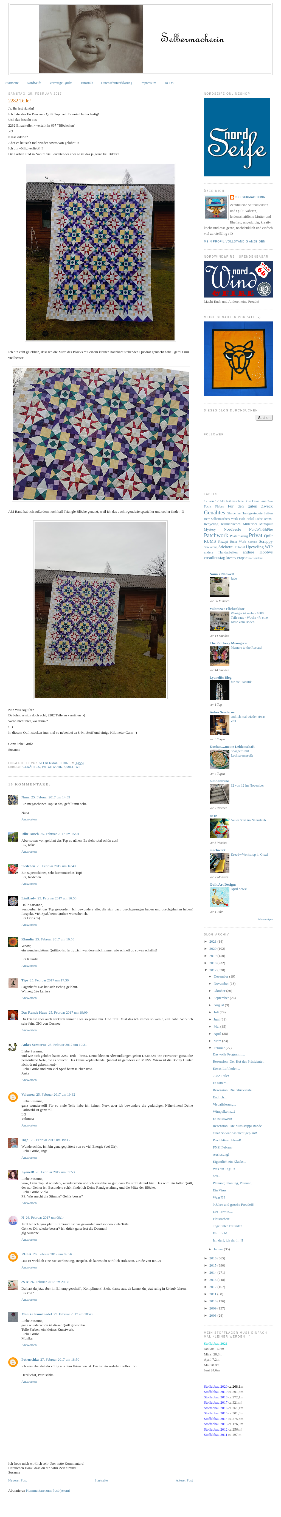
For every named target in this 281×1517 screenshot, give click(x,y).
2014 (213, 1272)
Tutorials (86, 83)
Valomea (28, 1094)
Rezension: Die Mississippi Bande (237, 1126)
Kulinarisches (230, 524)
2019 (213, 956)
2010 (213, 1301)
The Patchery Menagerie (228, 643)
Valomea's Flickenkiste (227, 609)
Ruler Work (238, 542)
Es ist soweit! (222, 1119)
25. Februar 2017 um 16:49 (56, 866)
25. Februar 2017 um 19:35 (50, 1140)
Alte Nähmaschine (231, 501)
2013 (213, 1280)
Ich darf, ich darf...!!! (228, 1240)
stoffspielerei (255, 558)
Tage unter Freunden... (229, 1226)
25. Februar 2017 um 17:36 (49, 980)
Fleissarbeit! (221, 1219)
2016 (213, 1258)
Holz (242, 519)
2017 (213, 970)
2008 (213, 1315)
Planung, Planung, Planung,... (234, 1183)
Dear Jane (259, 501)
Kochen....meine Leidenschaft (232, 746)
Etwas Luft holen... (226, 1068)
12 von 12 (211, 501)
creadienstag (214, 557)
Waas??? (219, 1197)
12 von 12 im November (247, 785)
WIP (78, 766)
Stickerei (226, 546)
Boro (248, 501)
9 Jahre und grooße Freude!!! (233, 1204)
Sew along (210, 547)
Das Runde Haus (34, 1012)
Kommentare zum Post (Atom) (48, 1490)
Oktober (220, 991)
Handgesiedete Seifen (257, 513)
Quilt (69, 766)
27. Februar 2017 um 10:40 (73, 1314)
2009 (213, 1308)
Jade (234, 578)
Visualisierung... (224, 1104)
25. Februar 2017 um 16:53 (57, 898)
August (219, 1005)
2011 (213, 1294)
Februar (220, 1048)
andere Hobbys (258, 552)
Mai (217, 1026)
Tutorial (240, 547)
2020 (213, 948)
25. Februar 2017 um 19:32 (55, 1094)
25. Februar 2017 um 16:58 (54, 939)
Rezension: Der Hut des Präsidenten (238, 1061)
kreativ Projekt (237, 558)
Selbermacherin (250, 197)
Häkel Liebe (254, 519)
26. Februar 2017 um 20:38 (49, 1282)
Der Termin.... (223, 1212)
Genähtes (31, 766)
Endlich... (219, 1097)
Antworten (29, 819)
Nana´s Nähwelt (222, 574)
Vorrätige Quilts (60, 83)
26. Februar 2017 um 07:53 (55, 1172)
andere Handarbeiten (221, 552)
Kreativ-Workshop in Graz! (249, 854)
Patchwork (52, 766)
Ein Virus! (220, 1190)
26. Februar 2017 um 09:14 (45, 1217)
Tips (24, 980)
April (218, 1034)
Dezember (221, 976)
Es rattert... (220, 1083)
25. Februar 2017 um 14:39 (50, 797)
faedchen (28, 866)
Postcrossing (239, 536)
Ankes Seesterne (33, 1045)
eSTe (25, 1282)
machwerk (218, 850)
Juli (217, 1012)
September (222, 998)
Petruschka (30, 1359)
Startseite (12, 83)
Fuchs (208, 506)
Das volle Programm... (229, 1054)
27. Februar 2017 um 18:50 (59, 1359)
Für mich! (220, 1233)
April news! (239, 889)
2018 (213, 963)
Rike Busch (30, 834)
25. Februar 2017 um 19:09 (68, 1012)
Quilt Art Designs (223, 884)
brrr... (217, 1176)
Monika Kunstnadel (36, 1314)
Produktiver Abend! (227, 1140)
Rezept (223, 541)
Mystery (210, 529)
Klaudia (27, 939)
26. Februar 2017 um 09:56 (52, 1254)
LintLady (28, 898)
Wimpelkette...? (224, 1111)
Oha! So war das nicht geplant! (235, 1133)
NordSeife (34, 83)
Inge (25, 1140)
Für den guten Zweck (250, 506)
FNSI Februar (222, 1147)
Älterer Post (184, 1480)
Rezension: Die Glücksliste (232, 1090)
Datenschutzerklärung (116, 83)
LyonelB (27, 1172)
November (222, 983)
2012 (213, 1287)
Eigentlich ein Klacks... (229, 1161)
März (218, 1041)
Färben (219, 506)
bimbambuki (219, 781)
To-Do (169, 83)
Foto (270, 501)
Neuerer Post (17, 1480)
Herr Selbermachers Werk (221, 519)
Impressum (148, 83)
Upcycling (255, 546)
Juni (217, 1019)
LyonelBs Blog (221, 677)
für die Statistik (241, 682)
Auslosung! (221, 1154)
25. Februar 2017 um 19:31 (67, 1045)
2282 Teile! (221, 1076)
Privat (256, 535)
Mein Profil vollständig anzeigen (235, 241)
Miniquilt (266, 524)
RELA (26, 1254)
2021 (213, 941)
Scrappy (266, 541)
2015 (213, 1265)
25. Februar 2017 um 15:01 (59, 834)
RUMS (210, 541)
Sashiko (252, 541)
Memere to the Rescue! (246, 648)
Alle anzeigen (265, 919)
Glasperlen (234, 513)
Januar (219, 1249)
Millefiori (250, 524)
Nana (25, 797)
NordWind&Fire (261, 529)
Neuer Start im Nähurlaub (248, 820)
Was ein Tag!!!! (224, 1169)
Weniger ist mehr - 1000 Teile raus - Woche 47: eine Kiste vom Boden (249, 617)
